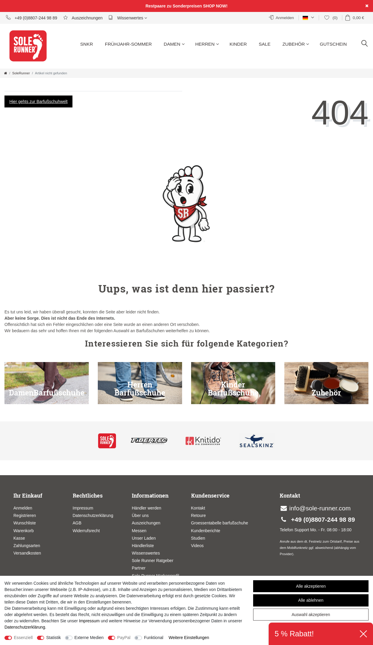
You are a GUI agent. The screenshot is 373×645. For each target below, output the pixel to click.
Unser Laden (144, 538)
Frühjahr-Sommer (128, 44)
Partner (139, 568)
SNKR (86, 44)
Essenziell (23, 637)
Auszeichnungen (83, 17)
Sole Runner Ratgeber (152, 560)
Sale (264, 44)
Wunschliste (24, 523)
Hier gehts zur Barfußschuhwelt (38, 101)
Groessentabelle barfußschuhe (219, 523)
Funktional (153, 637)
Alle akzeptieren (311, 586)
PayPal (123, 637)
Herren (207, 44)
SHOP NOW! (215, 6)
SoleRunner (21, 73)
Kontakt (198, 508)
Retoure (198, 515)
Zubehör (295, 44)
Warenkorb (23, 530)
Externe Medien (89, 637)
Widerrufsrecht (86, 530)
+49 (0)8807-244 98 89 (31, 17)
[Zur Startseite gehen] (5, 73)
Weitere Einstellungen (188, 637)
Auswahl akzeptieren (311, 614)
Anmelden (22, 508)
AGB (77, 523)
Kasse (19, 538)
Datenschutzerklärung (93, 515)
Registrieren (24, 515)
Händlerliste (143, 545)
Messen (139, 530)
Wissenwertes (128, 17)
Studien (198, 538)
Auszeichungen (146, 523)
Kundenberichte (205, 530)
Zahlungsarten (26, 545)
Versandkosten (27, 553)
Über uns (140, 515)
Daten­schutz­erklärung (24, 627)
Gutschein (333, 44)
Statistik (53, 637)
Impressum (83, 508)
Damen (174, 44)
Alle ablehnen (311, 600)
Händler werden (146, 508)
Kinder (238, 44)
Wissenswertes (146, 553)
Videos (197, 545)
